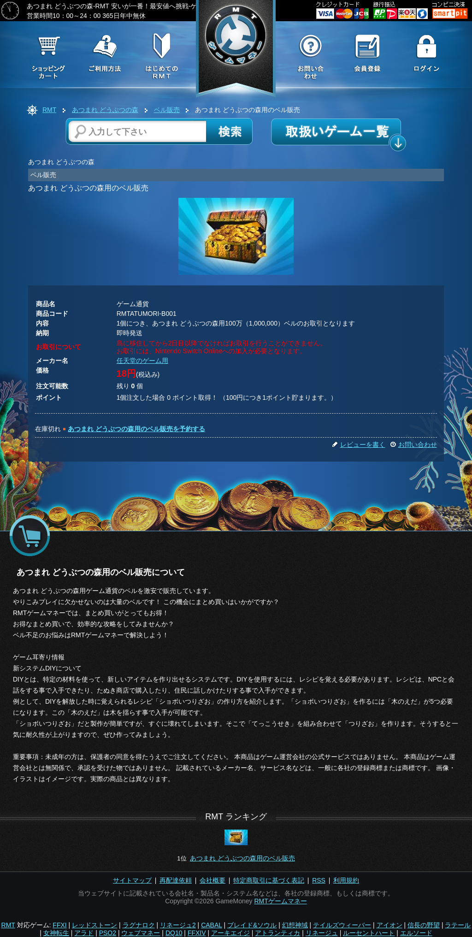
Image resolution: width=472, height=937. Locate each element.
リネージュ (322, 933)
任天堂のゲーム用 (142, 360)
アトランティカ (277, 933)
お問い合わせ (413, 444)
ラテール (458, 925)
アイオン (389, 925)
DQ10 (174, 933)
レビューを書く (358, 444)
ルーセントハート (369, 933)
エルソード (416, 933)
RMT (49, 109)
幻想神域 (295, 925)
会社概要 (212, 880)
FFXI (59, 925)
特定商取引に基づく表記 (268, 880)
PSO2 (107, 933)
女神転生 (56, 933)
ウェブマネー (140, 933)
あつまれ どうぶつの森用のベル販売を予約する (136, 429)
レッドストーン (94, 925)
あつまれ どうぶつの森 (105, 109)
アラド (84, 933)
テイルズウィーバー (342, 925)
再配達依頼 (175, 880)
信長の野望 (423, 925)
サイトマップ (132, 880)
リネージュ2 (178, 925)
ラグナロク (139, 925)
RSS (318, 880)
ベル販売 (167, 109)
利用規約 (346, 880)
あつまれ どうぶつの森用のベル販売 (242, 858)
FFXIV (197, 933)
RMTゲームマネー (280, 901)
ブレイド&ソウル (252, 925)
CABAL (211, 925)
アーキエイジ (230, 933)
